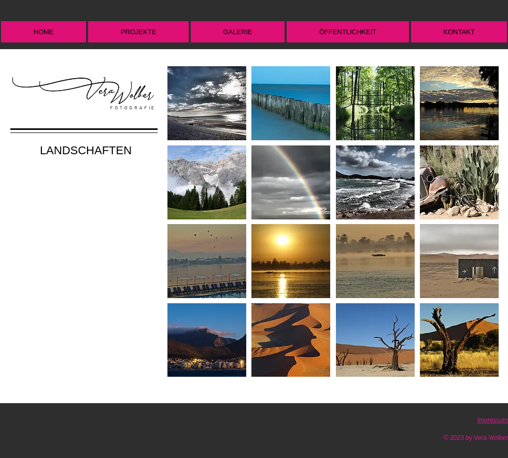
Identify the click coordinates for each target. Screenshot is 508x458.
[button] (138, 31)
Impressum (492, 420)
